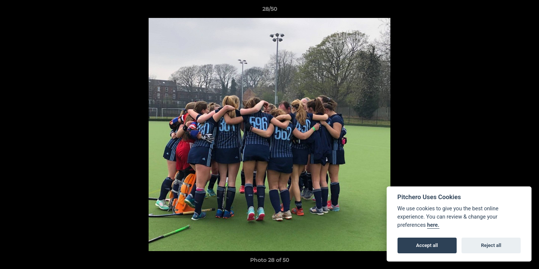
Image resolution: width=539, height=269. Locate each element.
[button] (525, 10)
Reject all (491, 245)
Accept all (427, 245)
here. (433, 225)
